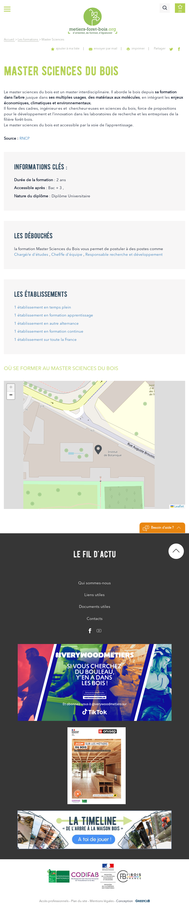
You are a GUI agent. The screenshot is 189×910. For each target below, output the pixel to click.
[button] (98, 449)
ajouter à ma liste (66, 48)
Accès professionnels (53, 901)
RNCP (24, 139)
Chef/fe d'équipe (66, 255)
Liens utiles (94, 595)
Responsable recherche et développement (124, 255)
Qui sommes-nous (94, 583)
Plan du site (79, 901)
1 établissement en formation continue (48, 332)
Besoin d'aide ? (161, 528)
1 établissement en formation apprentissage (53, 316)
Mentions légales (102, 901)
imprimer (136, 48)
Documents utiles (94, 607)
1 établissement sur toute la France (45, 340)
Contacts (95, 619)
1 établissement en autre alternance (46, 324)
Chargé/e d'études (31, 255)
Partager (160, 48)
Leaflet (177, 506)
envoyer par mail (104, 48)
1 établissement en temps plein (42, 308)
